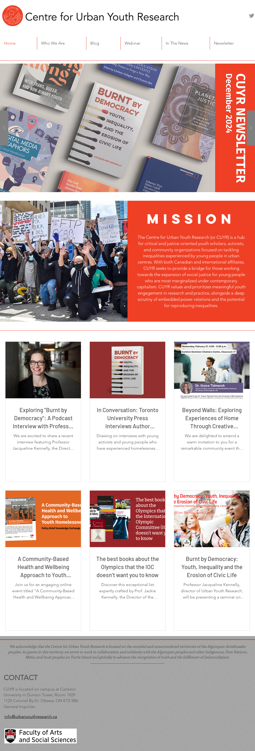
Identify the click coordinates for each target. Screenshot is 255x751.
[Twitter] (251, 15)
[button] (61, 43)
